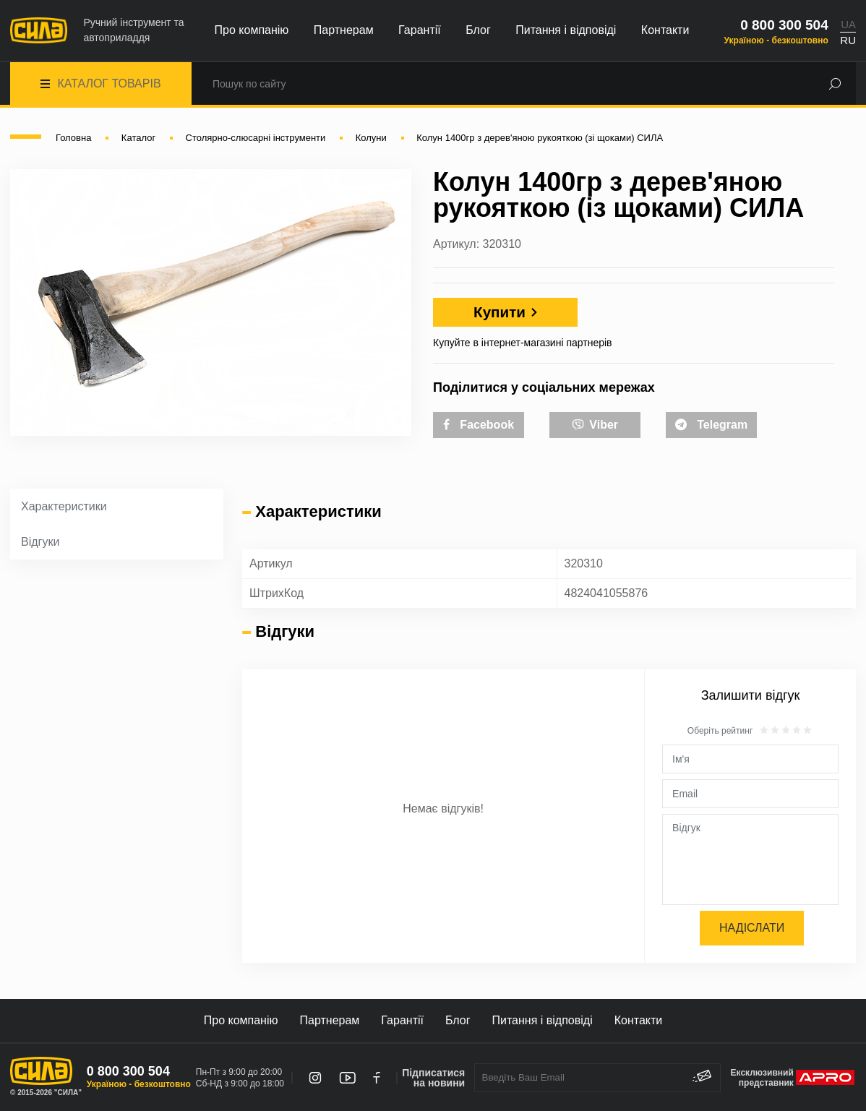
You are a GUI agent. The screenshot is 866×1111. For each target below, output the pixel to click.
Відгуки (40, 542)
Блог (478, 30)
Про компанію (252, 30)
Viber (595, 423)
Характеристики (64, 506)
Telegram (711, 425)
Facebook (478, 425)
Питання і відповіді (565, 30)
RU (848, 40)
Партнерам (344, 30)
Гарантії (419, 30)
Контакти (665, 30)
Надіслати (751, 928)
